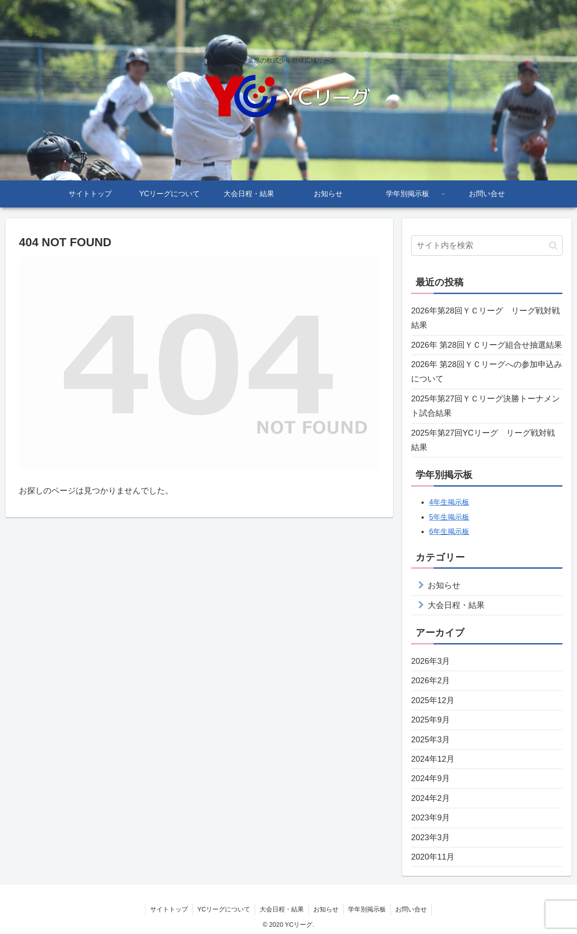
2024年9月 (430, 778)
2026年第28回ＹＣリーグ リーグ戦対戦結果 (485, 318)
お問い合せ (411, 909)
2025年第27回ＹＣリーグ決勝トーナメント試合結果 (485, 406)
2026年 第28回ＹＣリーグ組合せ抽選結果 (486, 345)
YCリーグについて (223, 909)
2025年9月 (430, 719)
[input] (487, 245)
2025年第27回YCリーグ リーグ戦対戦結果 (483, 440)
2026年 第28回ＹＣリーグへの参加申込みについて (486, 371)
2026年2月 (430, 680)
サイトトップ (169, 909)
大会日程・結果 (456, 605)
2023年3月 (430, 837)
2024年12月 (432, 759)
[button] (553, 245)
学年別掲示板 (367, 909)
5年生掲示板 (449, 517)
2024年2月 (430, 798)
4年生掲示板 (449, 502)
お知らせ (444, 585)
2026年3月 (430, 661)
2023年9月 (430, 817)
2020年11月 (432, 856)
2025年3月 (430, 739)
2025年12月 (432, 700)
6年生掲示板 (449, 531)
